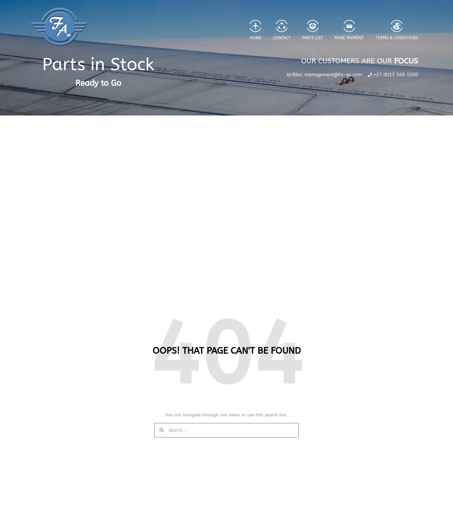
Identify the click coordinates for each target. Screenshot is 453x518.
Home (255, 38)
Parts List (312, 38)
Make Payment (349, 38)
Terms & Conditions (397, 38)
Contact (282, 38)
